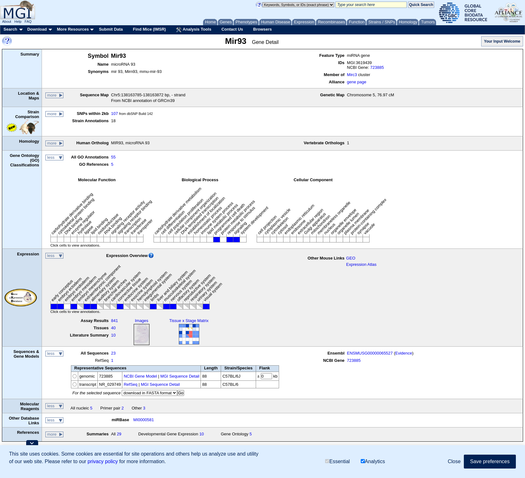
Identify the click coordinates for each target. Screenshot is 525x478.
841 (114, 320)
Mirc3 (352, 74)
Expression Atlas (361, 264)
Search (10, 29)
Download (37, 29)
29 (119, 434)
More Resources (73, 29)
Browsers (262, 29)
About (6, 21)
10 (113, 335)
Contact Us (232, 29)
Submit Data (111, 29)
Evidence (403, 353)
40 (113, 328)
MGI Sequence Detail (180, 376)
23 (113, 353)
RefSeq (130, 384)
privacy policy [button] (103, 461)
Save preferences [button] (490, 461)
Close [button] (454, 461)
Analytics (373, 461)
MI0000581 (143, 419)
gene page (356, 82)
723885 (377, 67)
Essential (337, 461)
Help (17, 21)
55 (113, 157)
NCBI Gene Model (140, 376)
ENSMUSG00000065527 (370, 353)
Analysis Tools (193, 30)
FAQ (28, 21)
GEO (350, 258)
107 (114, 113)
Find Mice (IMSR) (149, 29)
